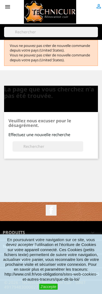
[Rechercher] (51, 32)
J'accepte (49, 287)
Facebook (51, 210)
